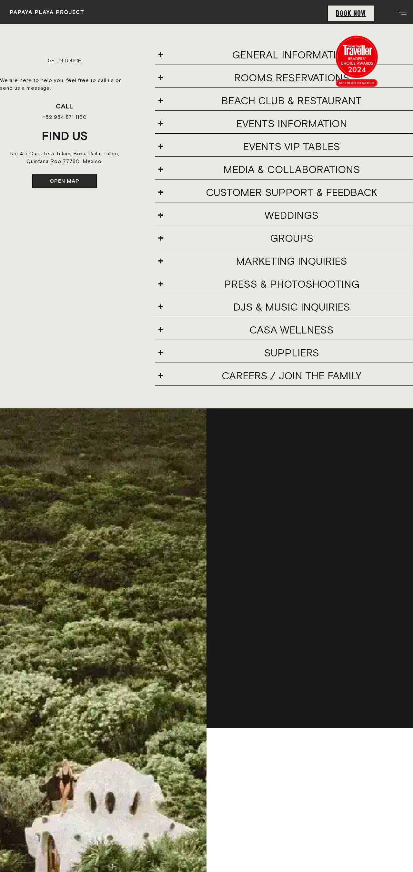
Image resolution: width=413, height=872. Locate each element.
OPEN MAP (64, 181)
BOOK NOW (351, 13)
